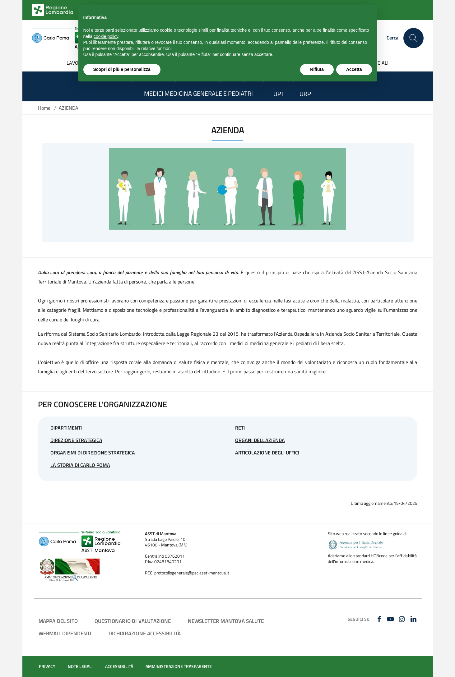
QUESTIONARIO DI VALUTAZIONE (133, 621)
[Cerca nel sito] (413, 38)
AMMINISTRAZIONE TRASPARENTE (179, 666)
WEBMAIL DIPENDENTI (65, 633)
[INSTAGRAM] (402, 619)
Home (44, 108)
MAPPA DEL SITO (58, 621)
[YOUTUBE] (391, 619)
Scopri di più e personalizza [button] (122, 69)
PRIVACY (47, 666)
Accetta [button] (354, 69)
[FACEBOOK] (380, 619)
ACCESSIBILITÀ (119, 666)
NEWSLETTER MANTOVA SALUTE (226, 621)
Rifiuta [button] (317, 69)
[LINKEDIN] (414, 619)
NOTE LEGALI (80, 666)
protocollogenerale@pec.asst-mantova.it (191, 572)
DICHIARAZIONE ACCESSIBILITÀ (145, 633)
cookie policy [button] (106, 36)
